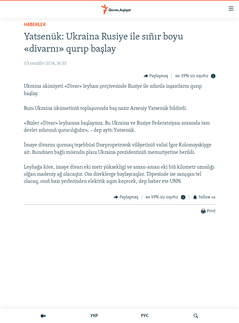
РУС (145, 316)
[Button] (156, 75)
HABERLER (35, 25)
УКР (94, 316)
